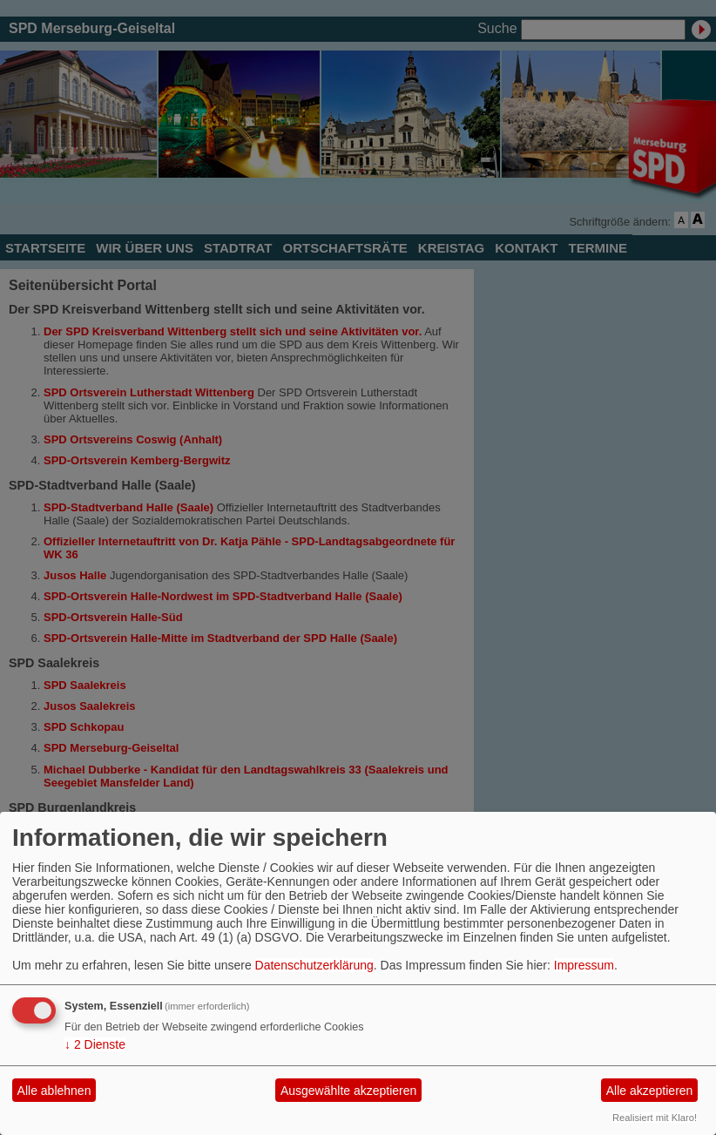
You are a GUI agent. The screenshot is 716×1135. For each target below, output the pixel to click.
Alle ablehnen (54, 1091)
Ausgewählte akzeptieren (348, 1091)
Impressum (584, 965)
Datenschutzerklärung (314, 965)
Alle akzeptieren (649, 1091)
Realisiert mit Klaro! (654, 1117)
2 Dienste (94, 1044)
